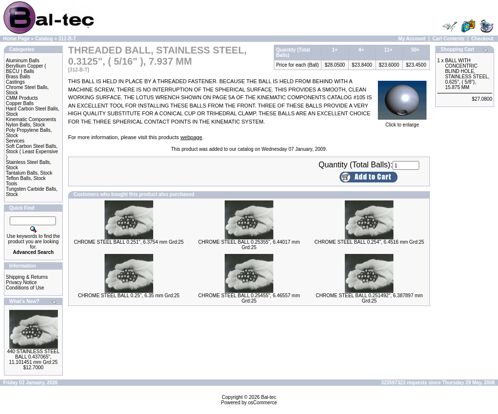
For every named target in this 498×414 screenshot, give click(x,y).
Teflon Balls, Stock (26, 178)
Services (15, 141)
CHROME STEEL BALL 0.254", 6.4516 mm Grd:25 (369, 242)
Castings (15, 82)
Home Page (16, 38)
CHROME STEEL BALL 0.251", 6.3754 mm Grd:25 (129, 242)
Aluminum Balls (22, 60)
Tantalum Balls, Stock (29, 173)
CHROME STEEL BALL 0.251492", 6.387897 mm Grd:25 (369, 298)
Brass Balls (18, 76)
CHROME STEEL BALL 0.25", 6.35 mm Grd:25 (128, 295)
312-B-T (67, 38)
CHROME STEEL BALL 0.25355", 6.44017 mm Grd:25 (249, 244)
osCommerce (262, 402)
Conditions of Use (25, 287)
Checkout (482, 38)
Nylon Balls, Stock (25, 124)
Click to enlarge (402, 122)
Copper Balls (20, 103)
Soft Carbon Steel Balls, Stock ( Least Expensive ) (32, 152)
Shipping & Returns (27, 277)
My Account (412, 38)
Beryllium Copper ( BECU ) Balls (26, 68)
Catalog (44, 38)
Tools (11, 183)
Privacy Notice (21, 282)
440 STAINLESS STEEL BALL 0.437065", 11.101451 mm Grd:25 (33, 357)
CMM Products (22, 98)
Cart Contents (448, 38)
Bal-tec (268, 397)
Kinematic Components (31, 119)
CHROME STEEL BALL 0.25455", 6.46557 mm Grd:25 (249, 298)
